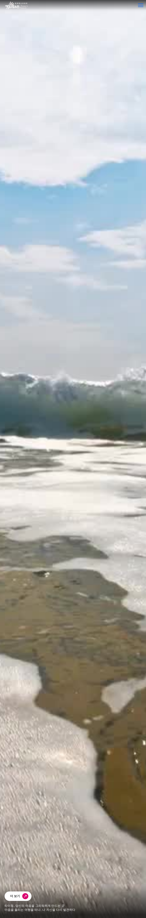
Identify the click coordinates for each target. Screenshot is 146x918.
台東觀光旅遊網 (16, 5)
